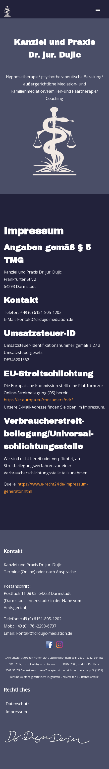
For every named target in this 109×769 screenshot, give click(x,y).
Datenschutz (17, 703)
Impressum (16, 711)
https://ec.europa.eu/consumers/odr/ (38, 400)
